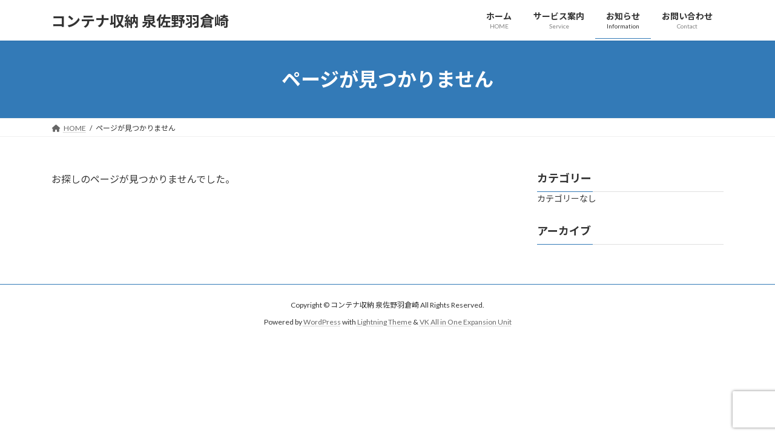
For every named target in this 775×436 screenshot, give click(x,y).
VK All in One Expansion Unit (466, 321)
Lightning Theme (384, 321)
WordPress (322, 321)
